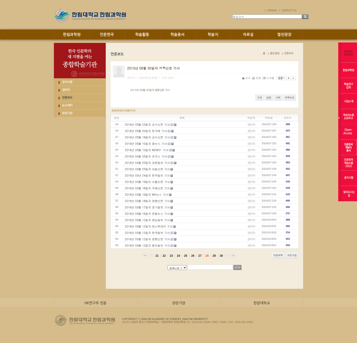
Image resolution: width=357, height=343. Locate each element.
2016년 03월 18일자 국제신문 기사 (147, 188)
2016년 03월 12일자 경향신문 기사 (147, 239)
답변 (268, 97)
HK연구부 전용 (95, 303)
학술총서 (177, 34)
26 (192, 255)
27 (199, 255)
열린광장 (284, 34)
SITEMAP (272, 10)
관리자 (251, 124)
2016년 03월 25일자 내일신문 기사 (147, 169)
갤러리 (66, 89)
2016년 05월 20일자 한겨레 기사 (146, 131)
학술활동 (142, 34)
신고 (246, 78)
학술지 (213, 34)
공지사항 (67, 82)
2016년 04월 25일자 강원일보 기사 (147, 163)
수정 (259, 97)
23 (171, 255)
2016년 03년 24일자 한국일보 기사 (147, 175)
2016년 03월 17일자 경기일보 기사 (147, 207)
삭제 (278, 97)
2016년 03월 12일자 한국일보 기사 (147, 233)
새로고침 (292, 255)
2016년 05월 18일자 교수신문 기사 (147, 137)
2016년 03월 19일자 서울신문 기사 (147, 182)
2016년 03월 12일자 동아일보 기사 (147, 245)
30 (221, 255)
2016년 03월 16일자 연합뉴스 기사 (147, 213)
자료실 (248, 34)
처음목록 (278, 255)
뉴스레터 (67, 105)
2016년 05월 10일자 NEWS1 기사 (146, 150)
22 (164, 255)
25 (185, 255)
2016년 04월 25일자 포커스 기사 (146, 156)
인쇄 (257, 78)
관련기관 (67, 113)
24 (178, 255)
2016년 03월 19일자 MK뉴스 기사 (146, 194)
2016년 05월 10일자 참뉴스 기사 (146, 143)
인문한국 (107, 34)
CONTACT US (288, 10)
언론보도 (67, 97)
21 (157, 255)
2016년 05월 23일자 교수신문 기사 (147, 124)
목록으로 (289, 97)
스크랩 (268, 78)
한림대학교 (261, 303)
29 (214, 255)
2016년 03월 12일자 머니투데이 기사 (149, 226)
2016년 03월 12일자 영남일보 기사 (147, 220)
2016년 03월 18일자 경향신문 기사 (147, 201)
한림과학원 (71, 34)
